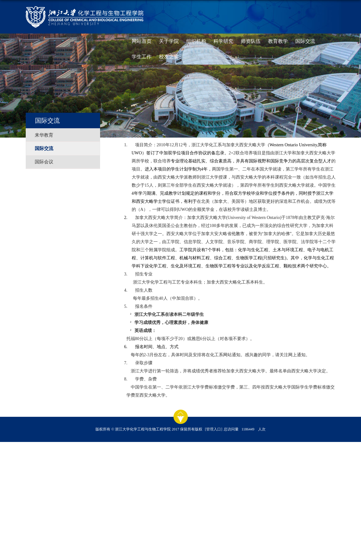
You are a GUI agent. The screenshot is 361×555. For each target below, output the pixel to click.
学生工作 (142, 56)
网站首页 (142, 41)
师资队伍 (251, 41)
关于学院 (169, 41)
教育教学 (278, 41)
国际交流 (305, 41)
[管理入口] (213, 429)
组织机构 (196, 41)
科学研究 (223, 41)
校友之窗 (169, 56)
